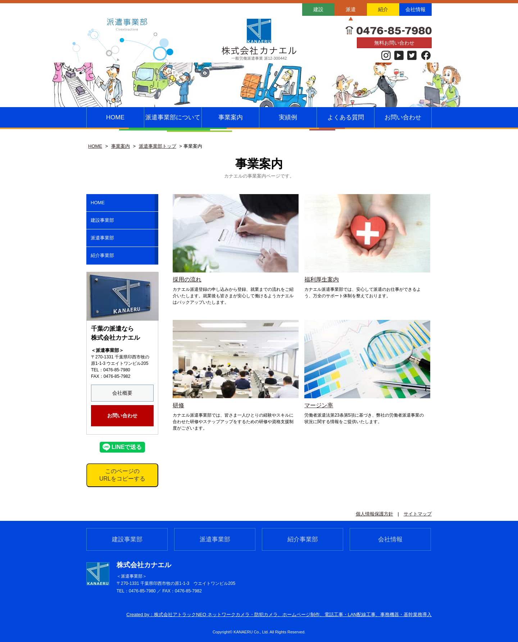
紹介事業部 (102, 255)
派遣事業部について (172, 117)
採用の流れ (187, 279)
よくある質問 (345, 117)
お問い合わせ (403, 117)
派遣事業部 (102, 237)
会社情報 (415, 9)
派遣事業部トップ (157, 146)
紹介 (383, 9)
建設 (318, 9)
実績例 (288, 117)
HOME (115, 117)
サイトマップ (418, 514)
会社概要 (122, 393)
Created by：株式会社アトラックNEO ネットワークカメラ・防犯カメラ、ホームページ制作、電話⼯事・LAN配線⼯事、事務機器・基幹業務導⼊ (279, 614)
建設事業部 (102, 220)
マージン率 (318, 405)
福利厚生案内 (321, 279)
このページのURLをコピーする (122, 475)
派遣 (351, 9)
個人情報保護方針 (374, 514)
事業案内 (230, 117)
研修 (178, 405)
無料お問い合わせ (394, 43)
